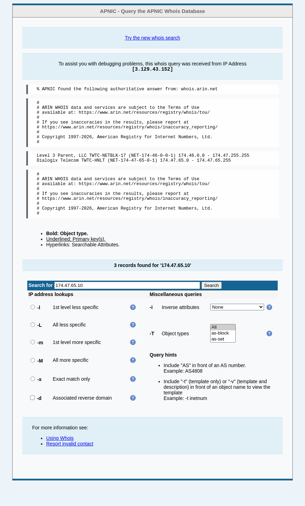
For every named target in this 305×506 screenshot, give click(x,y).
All (223, 349)
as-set (223, 361)
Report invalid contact (69, 466)
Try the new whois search (152, 38)
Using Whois (60, 460)
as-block (223, 355)
